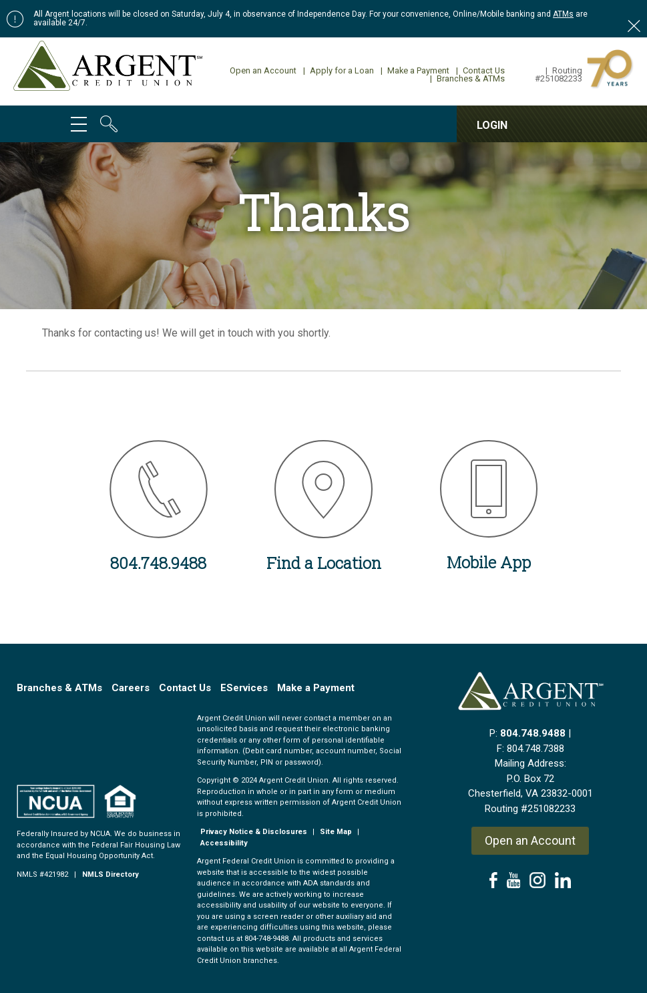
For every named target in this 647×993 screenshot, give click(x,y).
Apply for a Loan (338, 70)
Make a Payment (415, 70)
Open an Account (263, 70)
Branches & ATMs (467, 78)
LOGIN (492, 125)
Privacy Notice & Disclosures (253, 831)
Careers (131, 688)
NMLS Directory (110, 874)
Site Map (336, 831)
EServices (244, 688)
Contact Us (480, 70)
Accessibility (224, 843)
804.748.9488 (533, 733)
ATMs (563, 14)
